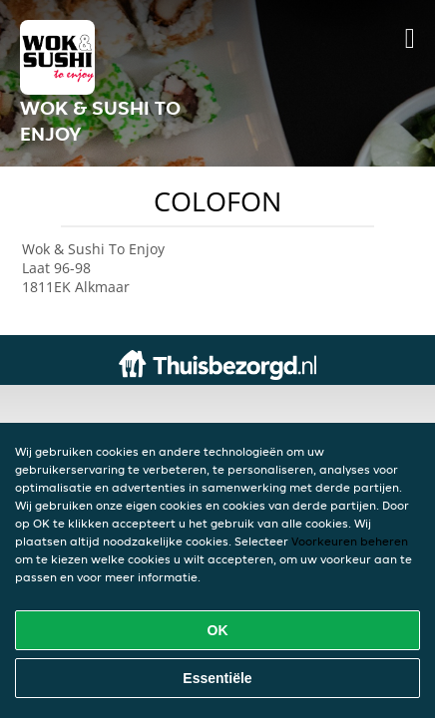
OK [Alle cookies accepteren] (218, 630)
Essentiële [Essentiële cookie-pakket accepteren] (217, 678)
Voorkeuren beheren (349, 541)
